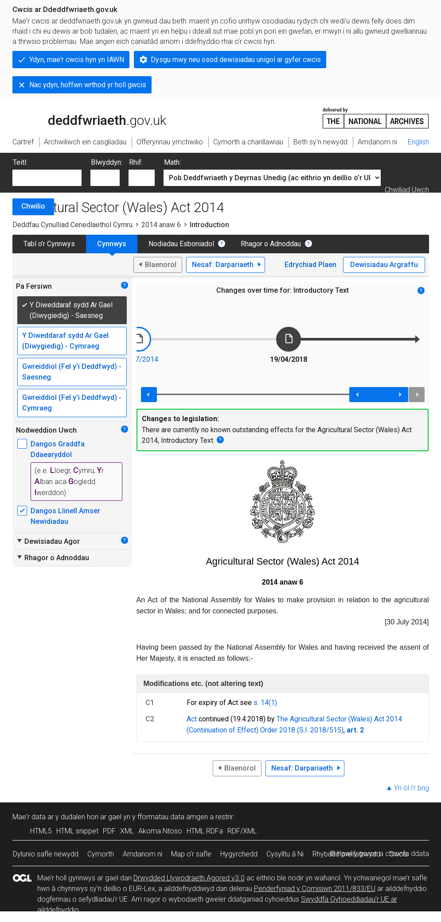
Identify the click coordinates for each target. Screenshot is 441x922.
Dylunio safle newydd (45, 854)
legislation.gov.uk (82, 117)
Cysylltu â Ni (285, 854)
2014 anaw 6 (161, 225)
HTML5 (41, 831)
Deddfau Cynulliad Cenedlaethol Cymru (72, 225)
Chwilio (33, 206)
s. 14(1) (265, 702)
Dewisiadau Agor (48, 541)
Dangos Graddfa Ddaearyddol (58, 449)
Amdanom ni (142, 854)
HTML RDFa (205, 831)
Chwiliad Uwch (407, 190)
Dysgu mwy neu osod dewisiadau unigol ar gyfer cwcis (236, 59)
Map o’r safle (191, 854)
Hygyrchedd (239, 854)
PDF (109, 831)
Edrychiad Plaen (310, 264)
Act (192, 719)
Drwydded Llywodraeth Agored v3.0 (189, 878)
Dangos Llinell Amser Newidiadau (65, 516)
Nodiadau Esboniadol (181, 244)
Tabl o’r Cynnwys (49, 244)
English (418, 142)
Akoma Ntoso (160, 831)
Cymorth (100, 854)
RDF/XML (242, 831)
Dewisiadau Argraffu (384, 264)
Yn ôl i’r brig (411, 788)
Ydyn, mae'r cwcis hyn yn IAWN (76, 59)
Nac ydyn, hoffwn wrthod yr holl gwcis (87, 85)
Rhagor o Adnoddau (271, 244)
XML (127, 831)
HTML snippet (77, 831)
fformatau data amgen (172, 817)
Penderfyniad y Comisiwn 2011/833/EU (314, 888)
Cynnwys (111, 244)
